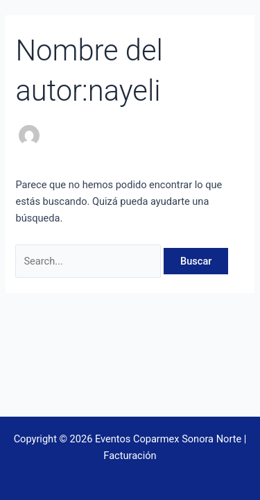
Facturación (129, 455)
